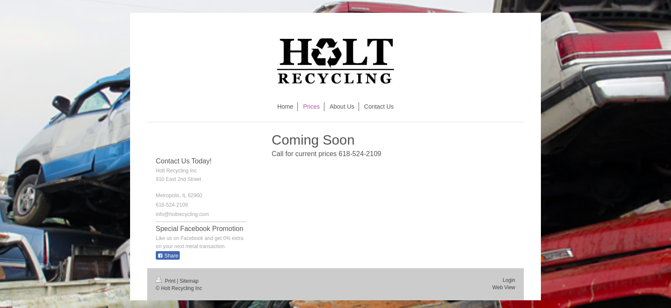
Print (166, 281)
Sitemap (189, 281)
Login (509, 280)
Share (167, 256)
